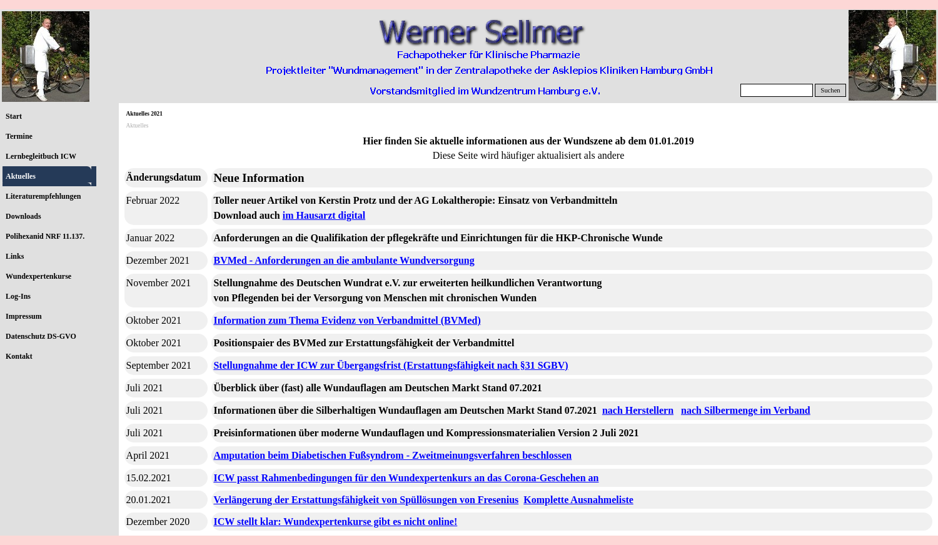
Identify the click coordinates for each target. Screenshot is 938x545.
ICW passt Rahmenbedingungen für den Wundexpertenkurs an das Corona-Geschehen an (405, 477)
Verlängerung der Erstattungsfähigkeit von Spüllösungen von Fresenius (365, 499)
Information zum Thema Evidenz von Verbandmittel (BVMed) (346, 320)
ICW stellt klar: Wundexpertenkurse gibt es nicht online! (335, 521)
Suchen (830, 90)
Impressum (24, 316)
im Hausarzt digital (324, 215)
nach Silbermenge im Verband (745, 410)
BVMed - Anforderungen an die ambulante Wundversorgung (343, 260)
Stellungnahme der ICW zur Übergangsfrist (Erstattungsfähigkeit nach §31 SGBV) (390, 365)
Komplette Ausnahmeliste (578, 499)
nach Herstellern (637, 410)
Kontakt (19, 356)
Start (14, 116)
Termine (19, 136)
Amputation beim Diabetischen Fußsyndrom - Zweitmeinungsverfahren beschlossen (392, 455)
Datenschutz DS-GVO (41, 336)
